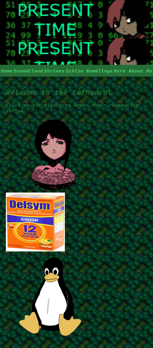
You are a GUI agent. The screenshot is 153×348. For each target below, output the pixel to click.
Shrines (54, 71)
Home (7, 71)
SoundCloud (28, 71)
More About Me (133, 71)
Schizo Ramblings (89, 71)
